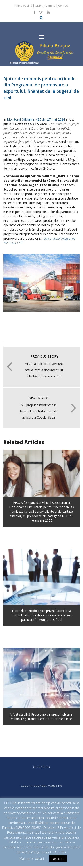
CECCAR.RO (41, 767)
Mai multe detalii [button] (31, 858)
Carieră (50, 6)
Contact (63, 6)
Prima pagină (23, 6)
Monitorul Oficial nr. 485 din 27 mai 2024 (36, 119)
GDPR (39, 6)
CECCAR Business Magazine (41, 786)
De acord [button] (58, 859)
